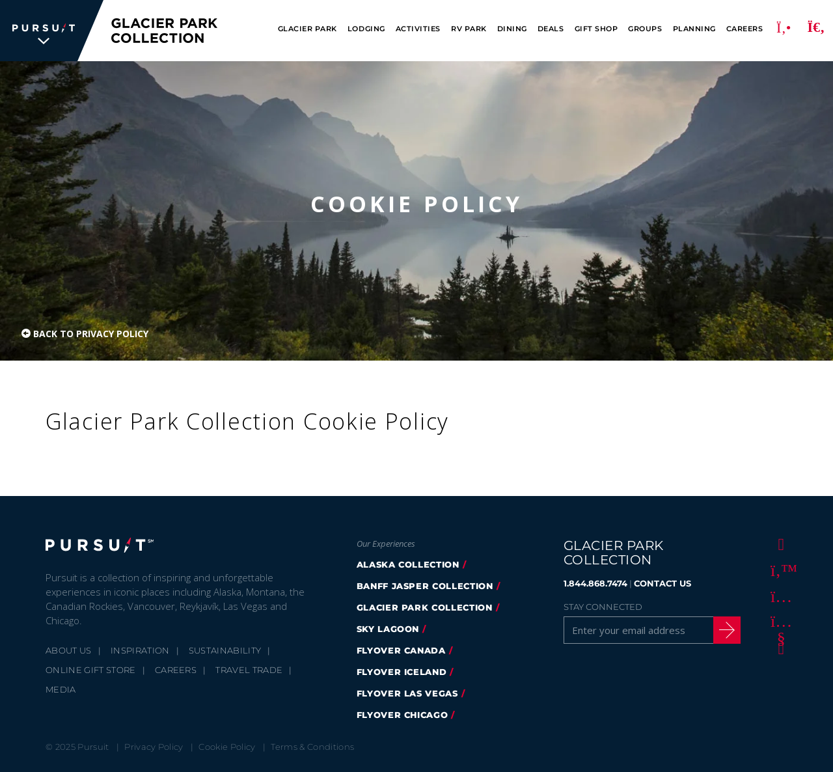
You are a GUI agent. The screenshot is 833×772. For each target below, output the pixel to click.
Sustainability (225, 650)
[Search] (816, 30)
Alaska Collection (408, 564)
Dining (512, 29)
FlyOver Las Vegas (407, 693)
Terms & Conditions (312, 746)
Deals (551, 29)
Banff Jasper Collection (425, 586)
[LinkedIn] (779, 647)
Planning (694, 29)
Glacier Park (307, 29)
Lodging (366, 29)
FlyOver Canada (401, 650)
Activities (418, 29)
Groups (645, 29)
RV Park (469, 29)
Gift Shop (596, 29)
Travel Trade (248, 670)
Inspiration (140, 650)
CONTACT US (662, 583)
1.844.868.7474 (595, 583)
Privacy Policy (154, 746)
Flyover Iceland (402, 672)
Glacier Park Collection (425, 607)
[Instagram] (779, 595)
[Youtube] (779, 621)
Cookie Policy (226, 746)
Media (61, 689)
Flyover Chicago (402, 715)
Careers (744, 29)
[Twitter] (779, 569)
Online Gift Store (91, 670)
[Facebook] (779, 543)
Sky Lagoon (388, 629)
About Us (69, 650)
